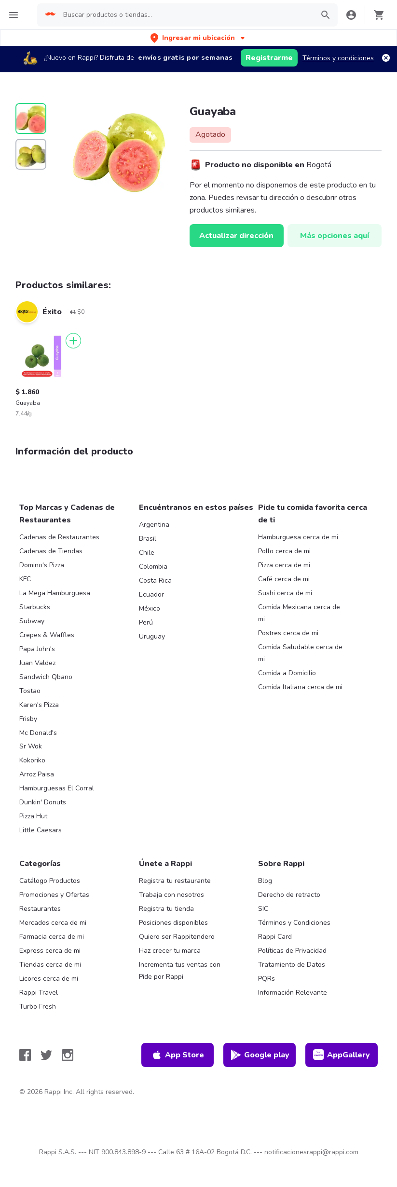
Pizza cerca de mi (284, 565)
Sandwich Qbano (45, 676)
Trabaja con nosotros (171, 894)
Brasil (147, 538)
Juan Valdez (37, 662)
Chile (146, 552)
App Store (177, 1055)
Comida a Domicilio (287, 673)
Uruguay (152, 636)
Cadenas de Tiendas (50, 551)
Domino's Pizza (41, 565)
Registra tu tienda (166, 908)
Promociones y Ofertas (54, 894)
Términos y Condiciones (294, 922)
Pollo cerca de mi (284, 551)
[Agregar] (73, 340)
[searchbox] (185, 15)
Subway (31, 621)
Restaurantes (40, 908)
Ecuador (151, 594)
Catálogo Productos (49, 880)
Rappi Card (275, 936)
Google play (259, 1055)
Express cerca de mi (50, 950)
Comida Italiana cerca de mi (300, 687)
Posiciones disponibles (173, 922)
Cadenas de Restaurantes (59, 537)
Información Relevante (292, 992)
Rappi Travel (38, 992)
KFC (25, 579)
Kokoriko (32, 760)
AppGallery (341, 1055)
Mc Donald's (38, 732)
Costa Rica (155, 580)
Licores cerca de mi (48, 978)
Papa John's (37, 649)
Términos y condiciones (338, 58)
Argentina (154, 524)
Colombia (153, 566)
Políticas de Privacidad (292, 950)
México (149, 608)
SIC (263, 908)
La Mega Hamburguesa (54, 593)
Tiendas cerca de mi (50, 964)
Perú (146, 622)
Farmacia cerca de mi (51, 936)
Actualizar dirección (236, 235)
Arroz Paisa (36, 774)
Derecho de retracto (289, 894)
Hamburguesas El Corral (56, 788)
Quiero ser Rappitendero (177, 936)
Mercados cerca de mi (52, 922)
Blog (265, 880)
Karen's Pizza (39, 704)
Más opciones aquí (334, 235)
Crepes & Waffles (46, 635)
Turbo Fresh (37, 1006)
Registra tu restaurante (175, 880)
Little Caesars (40, 830)
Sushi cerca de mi (285, 593)
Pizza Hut (33, 816)
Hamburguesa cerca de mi (298, 537)
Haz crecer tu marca (170, 950)
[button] (198, 38)
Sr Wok (30, 746)
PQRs (266, 978)
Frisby (28, 718)
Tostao (30, 690)
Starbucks (34, 607)
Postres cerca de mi (288, 633)
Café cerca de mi (284, 579)
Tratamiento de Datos (291, 964)
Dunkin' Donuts (42, 802)
